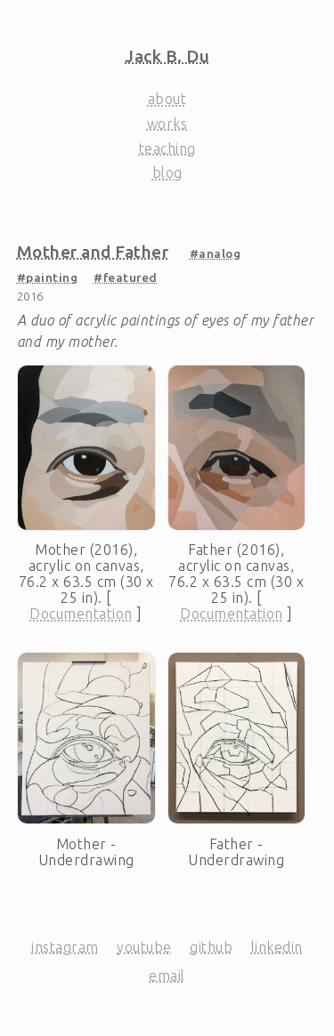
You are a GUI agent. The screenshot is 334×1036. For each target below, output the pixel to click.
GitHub (211, 947)
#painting (47, 277)
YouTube (144, 947)
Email (167, 976)
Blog (167, 173)
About (167, 99)
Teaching (167, 149)
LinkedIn (277, 947)
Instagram (65, 947)
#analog (215, 253)
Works (167, 124)
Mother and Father (93, 251)
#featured (126, 277)
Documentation (81, 614)
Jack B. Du (167, 56)
